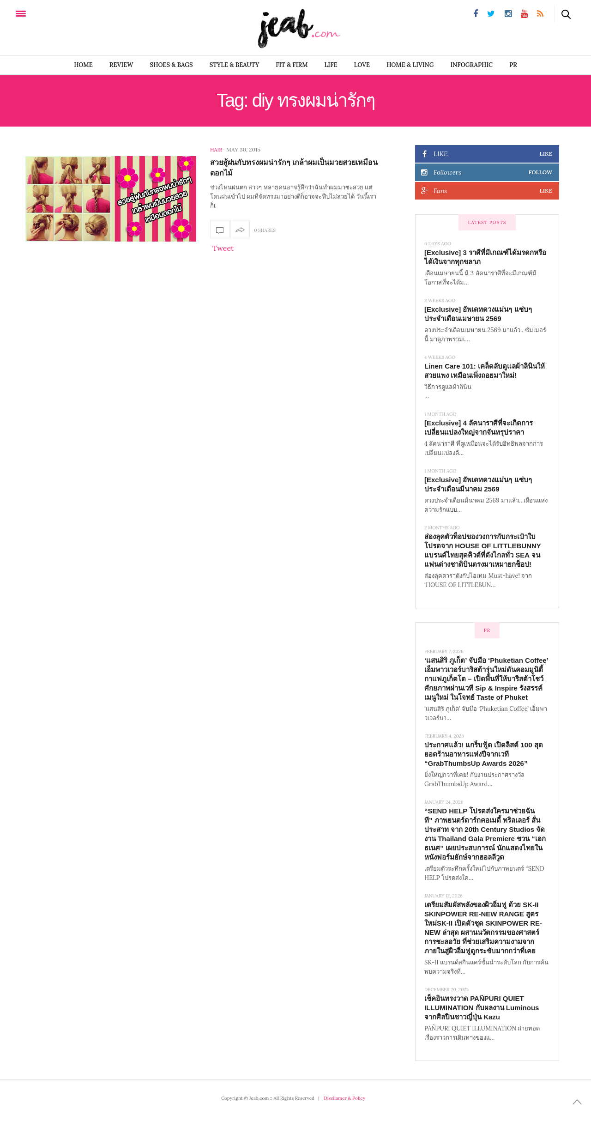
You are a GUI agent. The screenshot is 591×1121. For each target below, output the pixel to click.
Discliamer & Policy (344, 1098)
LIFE (331, 65)
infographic (472, 65)
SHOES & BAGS (171, 65)
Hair (216, 149)
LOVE (362, 65)
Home (83, 65)
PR (513, 65)
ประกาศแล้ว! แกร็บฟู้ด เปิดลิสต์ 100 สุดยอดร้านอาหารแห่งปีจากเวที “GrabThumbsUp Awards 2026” (483, 754)
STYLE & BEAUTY (234, 65)
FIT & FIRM (292, 65)
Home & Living (410, 65)
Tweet (223, 248)
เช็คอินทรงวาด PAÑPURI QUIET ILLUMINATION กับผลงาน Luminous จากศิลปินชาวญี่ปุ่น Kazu (481, 1007)
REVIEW (121, 65)
